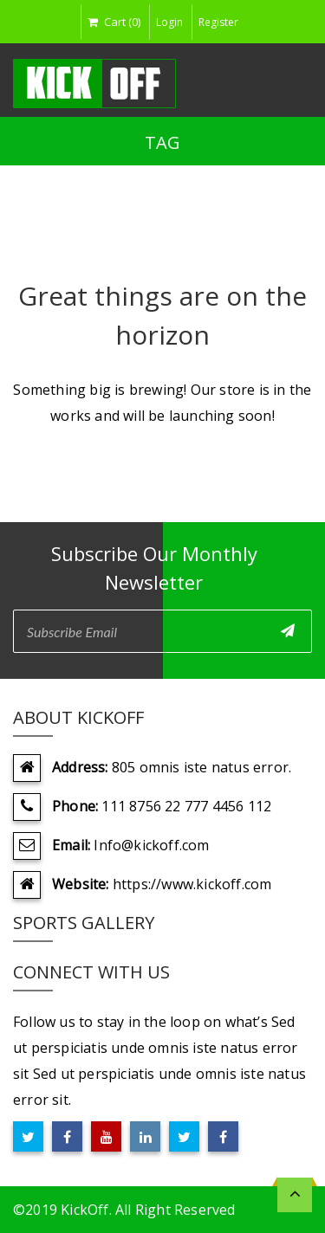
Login (169, 22)
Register (218, 22)
